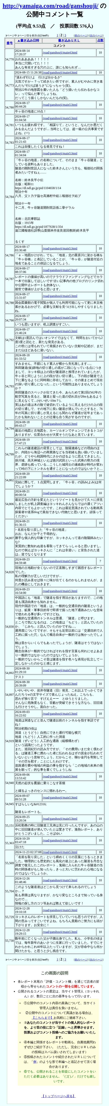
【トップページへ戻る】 (58, 1096)
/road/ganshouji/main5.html (60, 104)
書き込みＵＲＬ (69, 40)
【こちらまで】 (43, 1017)
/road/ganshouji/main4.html (60, 52)
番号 (9, 43)
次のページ (96, 35)
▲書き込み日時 (28, 40)
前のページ (81, 35)
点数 (100, 40)
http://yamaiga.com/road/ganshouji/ (50, 5)
